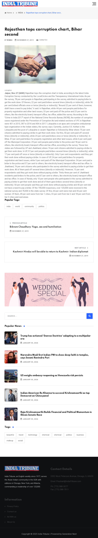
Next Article (81, 248)
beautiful (10, 435)
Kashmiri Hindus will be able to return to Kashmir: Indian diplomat (50, 252)
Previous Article (18, 223)
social (20, 441)
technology (32, 435)
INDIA (20, 13)
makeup (10, 441)
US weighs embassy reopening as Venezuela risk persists (51, 375)
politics (69, 435)
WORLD (17, 206)
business (80, 435)
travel (21, 435)
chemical (45, 435)
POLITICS (41, 206)
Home (8, 13)
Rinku (9, 40)
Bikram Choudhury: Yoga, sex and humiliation (35, 227)
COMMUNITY (29, 206)
